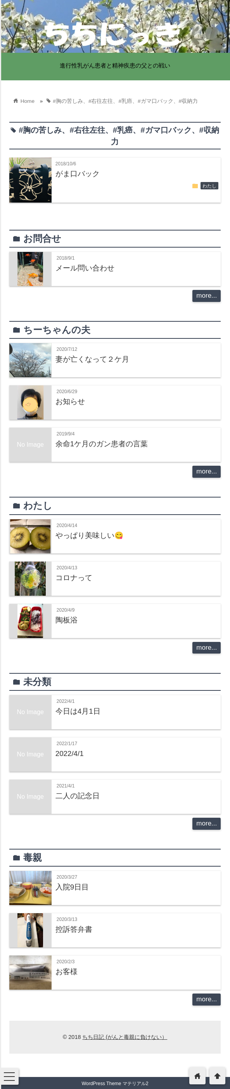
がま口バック (77, 174)
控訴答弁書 (73, 929)
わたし (209, 186)
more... (206, 295)
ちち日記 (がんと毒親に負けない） (124, 1037)
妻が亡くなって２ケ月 (92, 359)
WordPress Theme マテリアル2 (114, 1083)
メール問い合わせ (84, 268)
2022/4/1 (69, 753)
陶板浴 (66, 620)
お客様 (66, 972)
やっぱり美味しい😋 (89, 535)
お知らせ (70, 401)
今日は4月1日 (77, 711)
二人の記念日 (77, 796)
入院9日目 (72, 887)
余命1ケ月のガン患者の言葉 (101, 444)
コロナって (73, 578)
